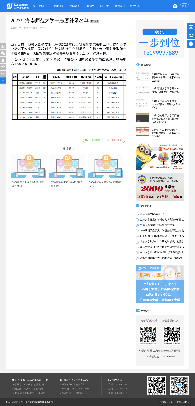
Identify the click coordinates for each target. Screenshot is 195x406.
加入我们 (28, 389)
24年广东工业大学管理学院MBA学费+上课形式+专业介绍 (166, 132)
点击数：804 (16, 28)
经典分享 (135, 6)
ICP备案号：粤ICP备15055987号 (174, 402)
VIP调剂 (89, 6)
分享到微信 (94, 140)
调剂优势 (16, 389)
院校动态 (94, 21)
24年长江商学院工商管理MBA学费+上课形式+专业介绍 (166, 104)
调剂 (184, 6)
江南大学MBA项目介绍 (152, 214)
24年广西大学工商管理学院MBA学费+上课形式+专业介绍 (166, 77)
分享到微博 (116, 140)
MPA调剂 (75, 6)
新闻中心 (44, 6)
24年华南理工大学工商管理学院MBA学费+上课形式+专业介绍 (165, 118)
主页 (33, 6)
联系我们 (40, 389)
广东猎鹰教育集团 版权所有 (40, 402)
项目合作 (40, 384)
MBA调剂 (59, 6)
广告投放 (28, 384)
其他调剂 (120, 6)
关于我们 (35, 15)
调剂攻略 (104, 6)
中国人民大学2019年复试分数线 (157, 225)
